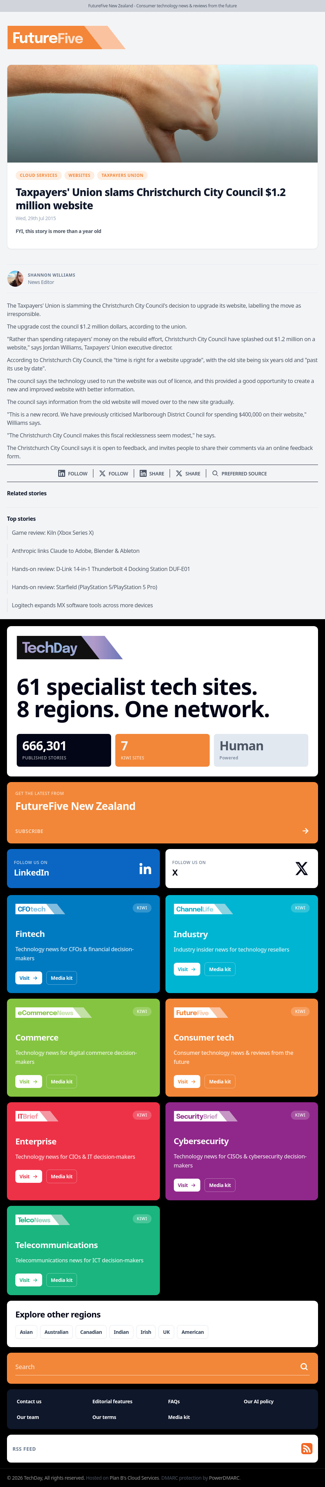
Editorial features (112, 1401)
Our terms (104, 1417)
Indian (121, 1332)
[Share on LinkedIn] (152, 473)
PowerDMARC (224, 1477)
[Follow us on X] (113, 473)
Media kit (61, 978)
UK (166, 1332)
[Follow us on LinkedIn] (73, 473)
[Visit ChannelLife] (212, 909)
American (192, 1332)
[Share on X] (188, 473)
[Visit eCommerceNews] (53, 1012)
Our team (28, 1417)
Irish (146, 1332)
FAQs (174, 1401)
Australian (57, 1332)
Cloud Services (38, 175)
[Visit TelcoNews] (53, 1219)
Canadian (91, 1332)
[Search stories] (155, 1366)
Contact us (29, 1401)
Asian (26, 1332)
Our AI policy (258, 1401)
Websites (80, 175)
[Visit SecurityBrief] (212, 1116)
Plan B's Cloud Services (134, 1477)
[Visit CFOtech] (53, 909)
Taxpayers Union (122, 175)
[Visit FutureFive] (212, 1012)
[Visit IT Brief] (53, 1116)
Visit (29, 978)
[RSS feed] (162, 1449)
